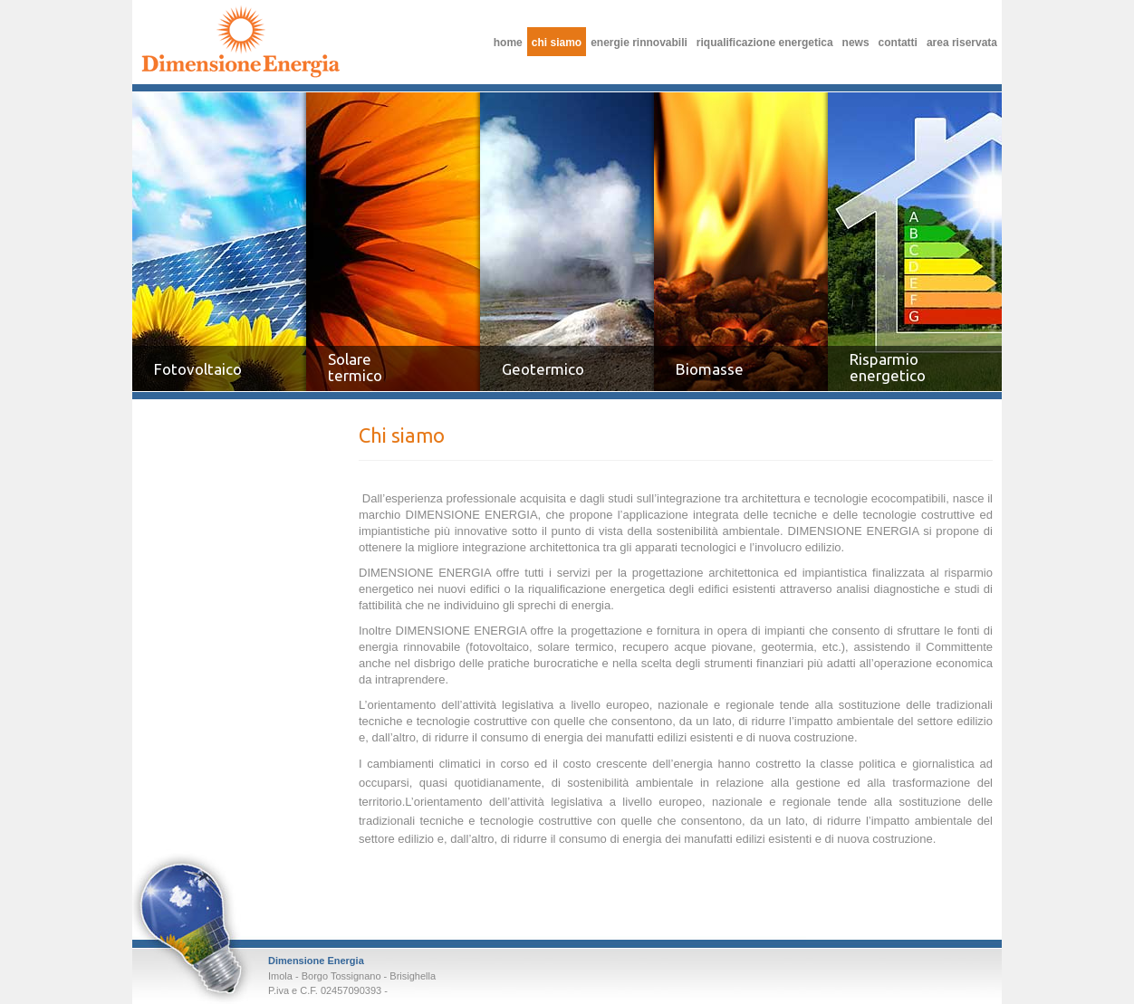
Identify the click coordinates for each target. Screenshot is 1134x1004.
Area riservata (962, 42)
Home (508, 42)
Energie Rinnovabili (639, 42)
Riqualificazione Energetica (765, 42)
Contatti (898, 42)
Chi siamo (241, 41)
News (856, 42)
